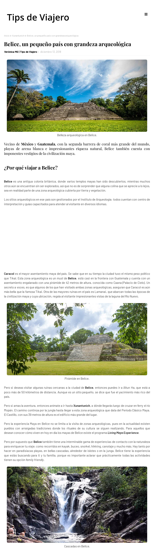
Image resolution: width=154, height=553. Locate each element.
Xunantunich (18, 35)
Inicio (7, 35)
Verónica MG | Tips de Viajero (20, 51)
